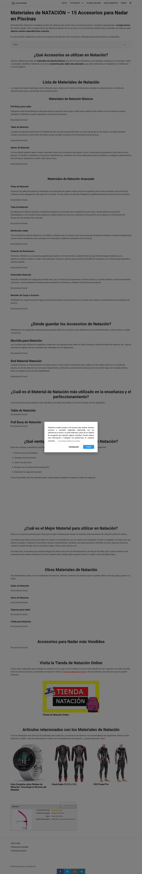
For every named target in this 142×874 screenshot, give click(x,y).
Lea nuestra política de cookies (69, 441)
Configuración (74, 447)
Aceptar (89, 447)
